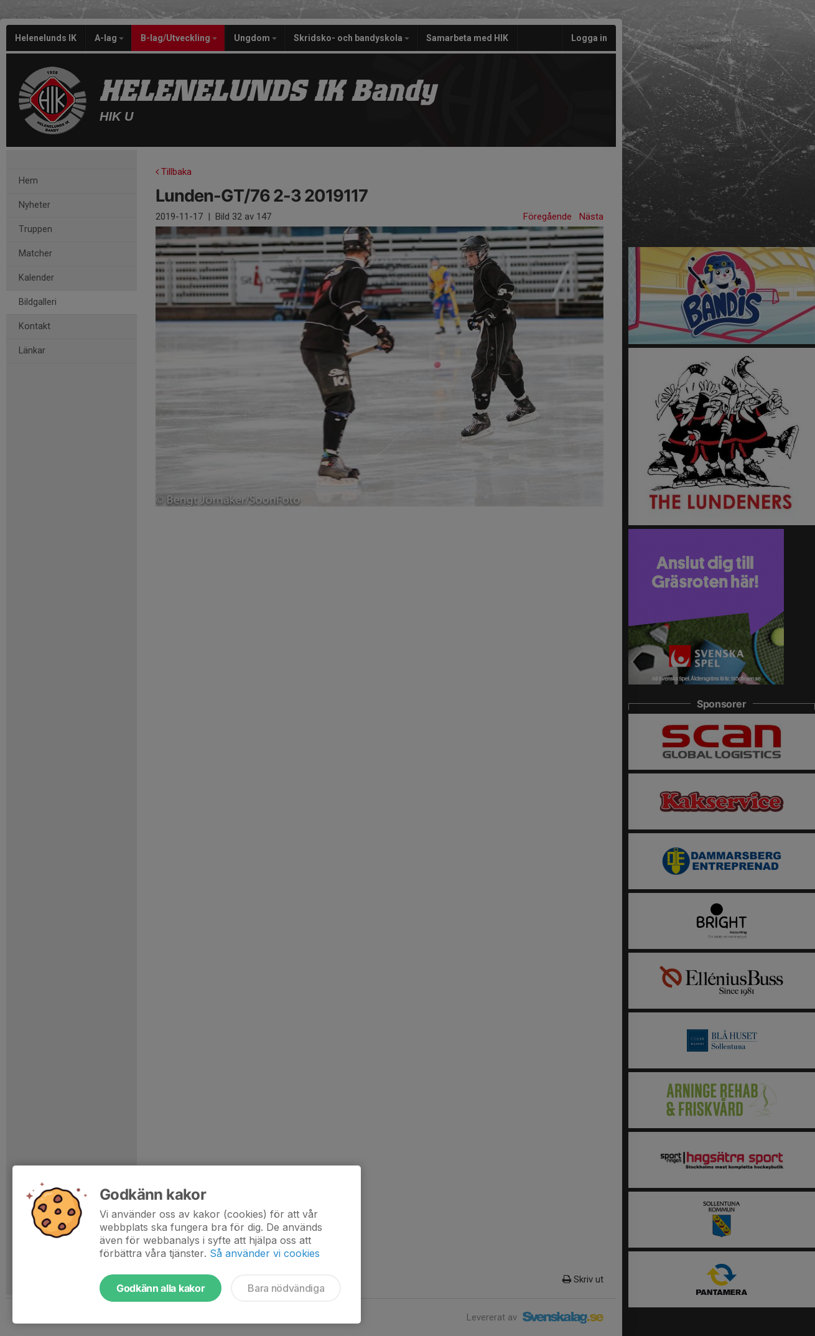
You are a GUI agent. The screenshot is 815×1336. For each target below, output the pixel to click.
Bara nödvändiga (286, 1288)
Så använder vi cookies (265, 1253)
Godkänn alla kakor (160, 1288)
